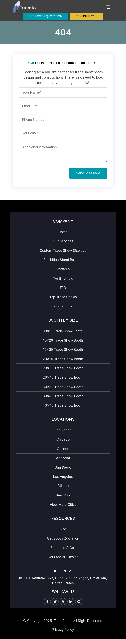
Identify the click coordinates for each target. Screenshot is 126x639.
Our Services (63, 241)
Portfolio (63, 269)
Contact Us (63, 306)
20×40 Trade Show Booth (63, 377)
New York (63, 495)
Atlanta (63, 486)
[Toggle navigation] (107, 7)
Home (63, 232)
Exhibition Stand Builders (63, 260)
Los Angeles (63, 477)
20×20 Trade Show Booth (63, 359)
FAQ (63, 288)
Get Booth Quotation (45, 16)
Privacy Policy (63, 630)
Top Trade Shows (63, 297)
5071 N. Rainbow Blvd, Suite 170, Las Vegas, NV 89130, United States (63, 580)
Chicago (63, 439)
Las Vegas (63, 430)
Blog (63, 529)
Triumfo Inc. (63, 621)
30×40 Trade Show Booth (63, 396)
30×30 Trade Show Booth (63, 387)
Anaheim (63, 458)
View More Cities (63, 505)
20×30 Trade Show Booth (63, 368)
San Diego (63, 467)
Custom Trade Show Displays (63, 250)
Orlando (63, 449)
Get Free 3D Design (63, 557)
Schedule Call (86, 16)
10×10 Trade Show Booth (63, 331)
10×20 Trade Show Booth (63, 340)
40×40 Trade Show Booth (63, 405)
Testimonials (63, 278)
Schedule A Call (63, 548)
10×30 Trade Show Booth (63, 350)
